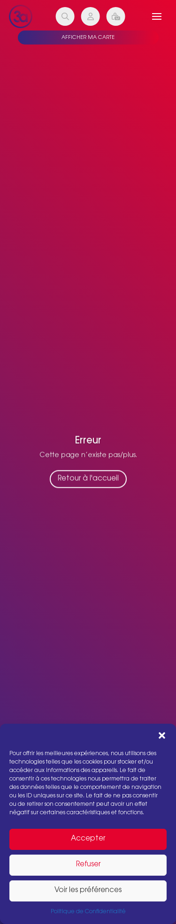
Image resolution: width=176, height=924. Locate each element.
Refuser (88, 864)
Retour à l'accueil (88, 480)
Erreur (88, 442)
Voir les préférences (88, 890)
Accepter (88, 838)
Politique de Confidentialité (88, 912)
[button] (162, 735)
